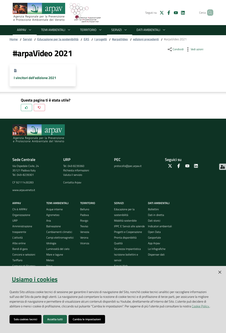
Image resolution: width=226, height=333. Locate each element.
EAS (86, 39)
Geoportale (154, 237)
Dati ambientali (151, 29)
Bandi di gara (20, 249)
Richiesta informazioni (76, 170)
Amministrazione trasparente (22, 229)
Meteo (50, 260)
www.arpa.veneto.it (23, 190)
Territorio (91, 29)
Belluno (84, 209)
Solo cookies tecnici (25, 319)
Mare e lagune (54, 254)
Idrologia (51, 243)
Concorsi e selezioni (23, 254)
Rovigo (84, 220)
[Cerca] (209, 12)
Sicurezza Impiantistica (127, 249)
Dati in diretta (156, 215)
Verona (84, 237)
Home (14, 39)
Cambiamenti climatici (59, 232)
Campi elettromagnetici (60, 237)
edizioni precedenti (146, 39)
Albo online (19, 243)
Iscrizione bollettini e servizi (126, 257)
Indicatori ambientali (160, 226)
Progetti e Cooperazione (128, 232)
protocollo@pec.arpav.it (128, 166)
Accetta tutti (55, 319)
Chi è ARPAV (19, 209)
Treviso (84, 226)
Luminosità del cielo (57, 249)
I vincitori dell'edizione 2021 (35, 77)
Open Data (154, 232)
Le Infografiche (156, 249)
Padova (84, 215)
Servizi (119, 29)
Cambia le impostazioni (87, 319)
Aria (48, 220)
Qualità (118, 243)
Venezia (84, 232)
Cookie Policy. (201, 306)
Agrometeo (52, 215)
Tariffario (17, 260)
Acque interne (54, 209)
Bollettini (153, 209)
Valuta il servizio (72, 175)
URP (14, 220)
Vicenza (84, 243)
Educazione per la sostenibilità (57, 39)
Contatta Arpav (72, 182)
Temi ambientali (56, 29)
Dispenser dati (156, 254)
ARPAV (24, 29)
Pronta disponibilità (125, 237)
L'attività (17, 237)
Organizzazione (21, 215)
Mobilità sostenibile (125, 220)
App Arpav (154, 243)
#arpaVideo (120, 39)
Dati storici (154, 220)
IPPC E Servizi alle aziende (129, 226)
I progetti (100, 39)
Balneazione (53, 226)
